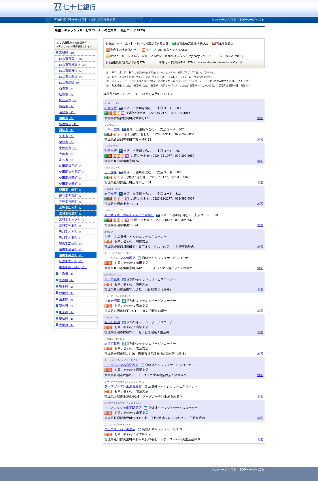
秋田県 (66, 293)
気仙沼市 (68, 100)
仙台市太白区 (72, 76)
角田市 (66, 118)
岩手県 (66, 286)
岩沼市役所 (112, 343)
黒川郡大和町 (71, 231)
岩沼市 (66, 130)
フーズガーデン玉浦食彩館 (123, 386)
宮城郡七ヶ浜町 (73, 219)
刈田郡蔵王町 (71, 166)
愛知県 (66, 318)
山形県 (66, 299)
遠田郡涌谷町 (71, 249)
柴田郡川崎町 (71, 189)
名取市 (67, 112)
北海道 (66, 273)
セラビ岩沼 (112, 322)
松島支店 (110, 108)
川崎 (107, 236)
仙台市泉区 (70, 82)
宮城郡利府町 (71, 225)
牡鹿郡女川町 (71, 261)
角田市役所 (112, 279)
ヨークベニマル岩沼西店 (121, 365)
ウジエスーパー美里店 (119, 429)
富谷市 (66, 160)
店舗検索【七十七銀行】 (71, 19)
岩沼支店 (110, 193)
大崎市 (67, 154)
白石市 (66, 106)
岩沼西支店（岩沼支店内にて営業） (129, 215)
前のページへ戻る (224, 19)
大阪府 (66, 325)
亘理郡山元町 (71, 207)
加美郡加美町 (71, 243)
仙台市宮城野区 (73, 64)
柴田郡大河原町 (73, 172)
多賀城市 (69, 124)
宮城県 (68, 52)
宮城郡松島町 (71, 213)
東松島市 (68, 148)
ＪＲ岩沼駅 (112, 300)
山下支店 (110, 172)
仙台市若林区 (72, 70)
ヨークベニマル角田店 (119, 258)
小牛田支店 (112, 129)
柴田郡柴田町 (71, 183)
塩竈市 (66, 94)
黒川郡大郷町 (71, 237)
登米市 (66, 136)
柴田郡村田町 (71, 177)
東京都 (66, 312)
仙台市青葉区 (72, 58)
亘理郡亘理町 (71, 201)
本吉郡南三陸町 (73, 267)
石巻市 (67, 88)
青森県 (66, 280)
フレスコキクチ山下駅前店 (123, 407)
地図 (260, 118)
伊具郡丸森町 (71, 195)
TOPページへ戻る (252, 19)
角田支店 (110, 151)
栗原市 (66, 142)
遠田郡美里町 (71, 255)
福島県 (66, 305)
